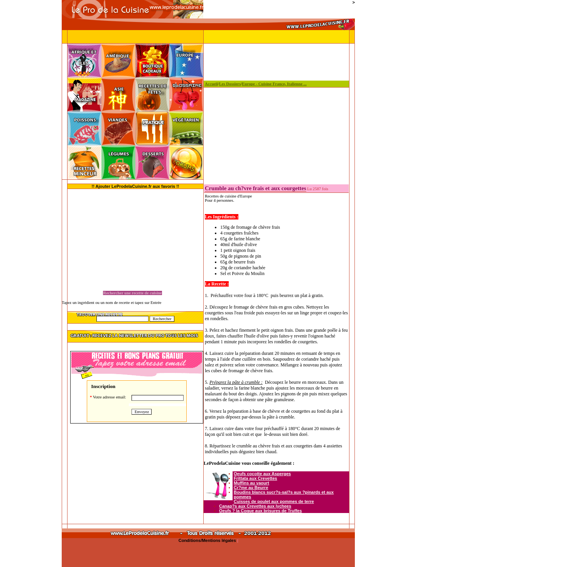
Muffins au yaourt (251, 483)
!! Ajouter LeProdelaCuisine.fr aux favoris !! (135, 186)
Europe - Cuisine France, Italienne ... (274, 84)
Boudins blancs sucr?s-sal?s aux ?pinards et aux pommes (284, 494)
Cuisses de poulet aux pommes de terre (274, 501)
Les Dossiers (230, 84)
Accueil (211, 84)
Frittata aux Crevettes (255, 478)
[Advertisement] (31, 166)
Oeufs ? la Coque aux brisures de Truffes (260, 510)
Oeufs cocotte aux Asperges (262, 473)
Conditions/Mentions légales (208, 540)
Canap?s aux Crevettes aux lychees (255, 506)
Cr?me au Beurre (251, 487)
